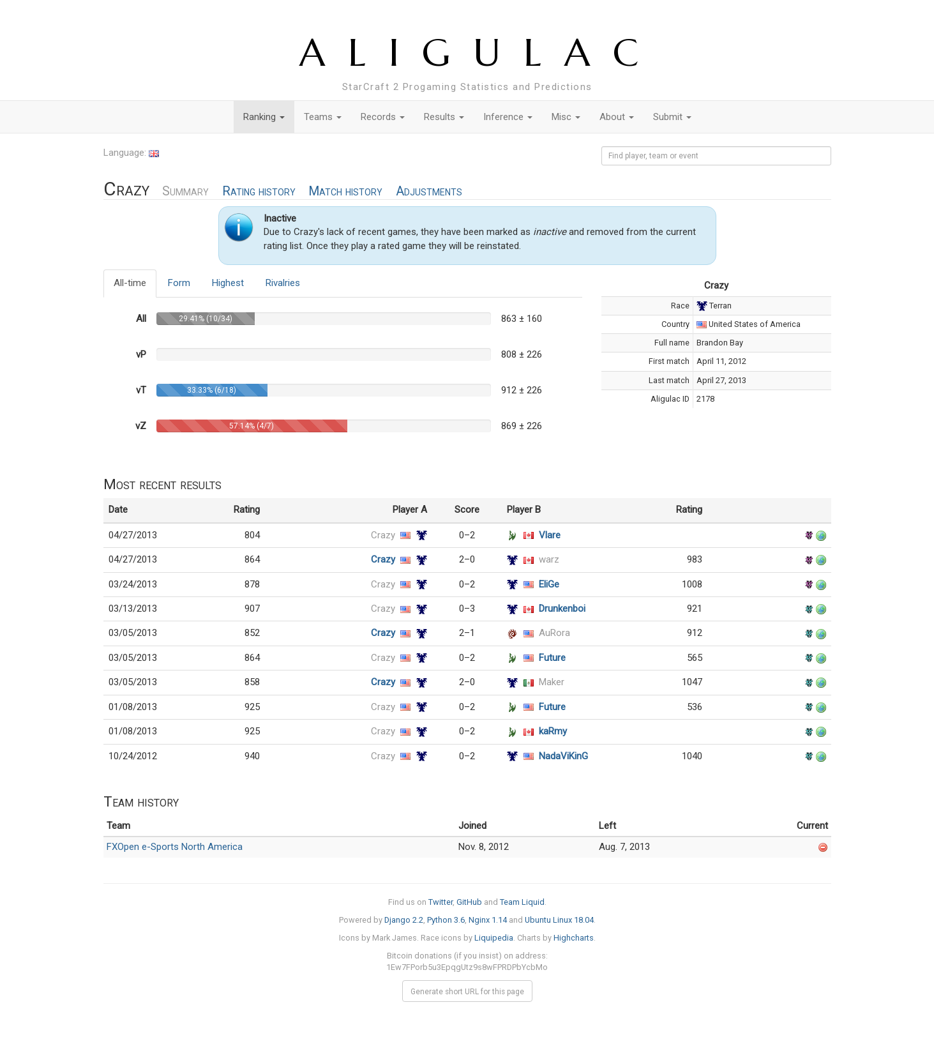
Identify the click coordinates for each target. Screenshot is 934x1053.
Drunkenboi (562, 608)
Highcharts (574, 938)
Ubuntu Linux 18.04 (559, 920)
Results (444, 117)
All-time (130, 283)
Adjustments (429, 191)
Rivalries (283, 283)
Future (552, 657)
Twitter (440, 902)
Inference (507, 117)
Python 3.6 (446, 920)
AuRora (554, 633)
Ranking (264, 117)
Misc (566, 117)
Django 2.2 (403, 920)
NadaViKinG (563, 756)
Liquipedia (493, 938)
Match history (345, 191)
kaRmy (553, 731)
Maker (551, 682)
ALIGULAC (480, 53)
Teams (323, 117)
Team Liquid (522, 902)
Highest (228, 283)
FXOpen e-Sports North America (175, 846)
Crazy (383, 535)
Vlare (550, 535)
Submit (672, 117)
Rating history (259, 191)
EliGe (549, 584)
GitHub (469, 902)
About (616, 117)
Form (179, 283)
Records (383, 117)
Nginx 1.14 (488, 920)
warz (549, 559)
